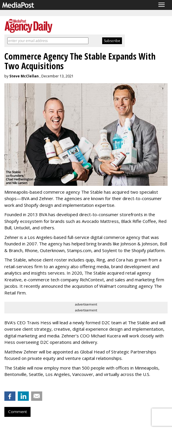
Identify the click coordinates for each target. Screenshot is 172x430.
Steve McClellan (24, 76)
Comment (17, 411)
